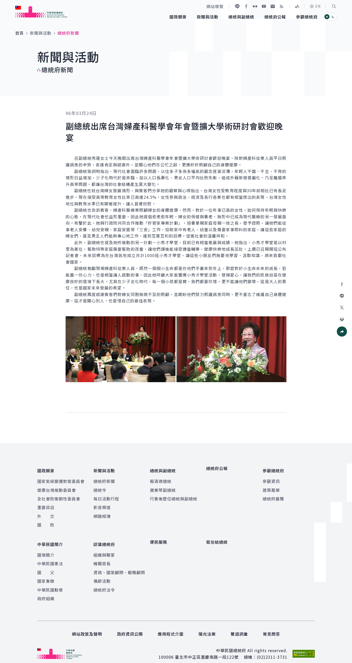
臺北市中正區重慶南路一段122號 (207, 650)
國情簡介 (45, 547)
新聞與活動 (40, 33)
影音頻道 (102, 504)
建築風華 (271, 486)
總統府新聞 (104, 478)
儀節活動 (102, 574)
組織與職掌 (104, 547)
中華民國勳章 (50, 582)
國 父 (45, 565)
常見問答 (271, 626)
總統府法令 (104, 582)
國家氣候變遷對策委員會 (61, 478)
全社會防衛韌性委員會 (58, 495)
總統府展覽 (273, 495)
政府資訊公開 (130, 626)
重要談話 (45, 504)
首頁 (19, 33)
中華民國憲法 (50, 556)
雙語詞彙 (239, 626)
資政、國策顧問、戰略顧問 (119, 565)
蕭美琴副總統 (163, 486)
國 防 (45, 521)
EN (315, 6)
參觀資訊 (271, 478)
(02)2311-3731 (272, 650)
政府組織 (45, 591)
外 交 (45, 512)
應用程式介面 (171, 626)
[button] (334, 6)
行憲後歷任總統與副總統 (173, 495)
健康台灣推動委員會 (56, 486)
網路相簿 (102, 512)
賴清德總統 (160, 478)
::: (3, 3)
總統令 (99, 486)
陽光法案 (207, 626)
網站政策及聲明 (87, 626)
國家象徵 (45, 574)
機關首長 (102, 556)
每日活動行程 (106, 495)
